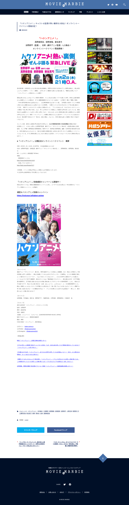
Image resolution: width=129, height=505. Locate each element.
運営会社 (42, 492)
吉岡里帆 (57, 411)
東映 (33, 413)
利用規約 (86, 492)
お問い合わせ (52, 492)
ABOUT (62, 492)
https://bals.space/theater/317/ (25, 165)
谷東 (41, 413)
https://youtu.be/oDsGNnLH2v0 (26, 160)
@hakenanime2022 (30, 329)
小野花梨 (69, 411)
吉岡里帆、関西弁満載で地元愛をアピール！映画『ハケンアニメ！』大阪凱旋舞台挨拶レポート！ (45, 366)
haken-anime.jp (29, 326)
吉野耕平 (63, 411)
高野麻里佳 (47, 413)
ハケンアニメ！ (32, 411)
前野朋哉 (51, 411)
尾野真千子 (76, 411)
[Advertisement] (99, 176)
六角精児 (45, 411)
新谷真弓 (29, 413)
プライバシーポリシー (74, 492)
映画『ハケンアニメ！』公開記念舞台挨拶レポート (31, 340)
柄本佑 (37, 413)
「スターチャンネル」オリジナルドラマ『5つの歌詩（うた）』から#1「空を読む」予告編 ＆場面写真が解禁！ (65, 444)
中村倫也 (40, 411)
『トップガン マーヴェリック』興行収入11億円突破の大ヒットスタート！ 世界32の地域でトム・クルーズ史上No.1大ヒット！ (32, 444)
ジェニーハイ (23, 411)
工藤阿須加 (22, 413)
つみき (26, 420)
